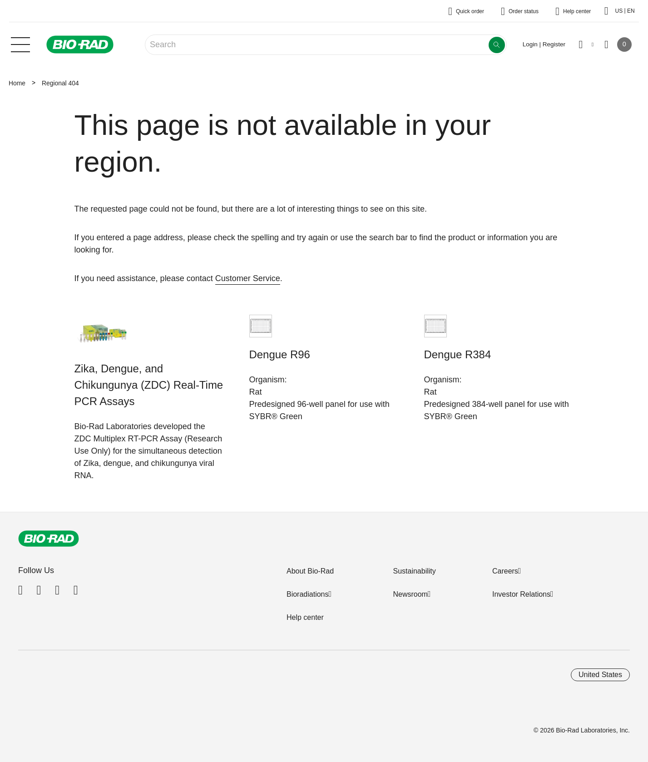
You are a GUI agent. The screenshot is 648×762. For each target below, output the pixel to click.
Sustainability (414, 571)
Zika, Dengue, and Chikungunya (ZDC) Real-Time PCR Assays (148, 384)
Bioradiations (308, 594)
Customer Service (247, 278)
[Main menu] (20, 44)
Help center (305, 617)
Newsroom (410, 594)
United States (600, 674)
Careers (505, 571)
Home (17, 83)
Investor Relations (521, 594)
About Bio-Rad (310, 571)
